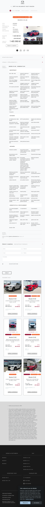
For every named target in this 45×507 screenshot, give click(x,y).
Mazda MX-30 (26, 466)
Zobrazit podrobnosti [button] (13, 313)
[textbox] (11, 249)
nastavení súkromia (29, 499)
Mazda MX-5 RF (6, 480)
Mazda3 (4, 460)
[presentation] (11, 268)
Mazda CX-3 (26, 460)
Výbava (4, 62)
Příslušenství (12, 62)
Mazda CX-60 (12, 299)
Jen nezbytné (36, 502)
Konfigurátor (34, 10)
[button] (2, 263)
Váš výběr (15, 10)
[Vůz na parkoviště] (17, 50)
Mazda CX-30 (26, 457)
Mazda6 (4, 463)
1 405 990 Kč (15, 41)
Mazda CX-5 (26, 463)
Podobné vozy (6, 277)
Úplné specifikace (7, 57)
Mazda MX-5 (5, 477)
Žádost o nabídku (7, 244)
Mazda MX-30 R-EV (28, 469)
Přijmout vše (25, 502)
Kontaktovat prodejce (21, 244)
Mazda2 (4, 457)
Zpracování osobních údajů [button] (13, 263)
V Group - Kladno (28, 43)
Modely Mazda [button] (25, 10)
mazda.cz (21, 236)
